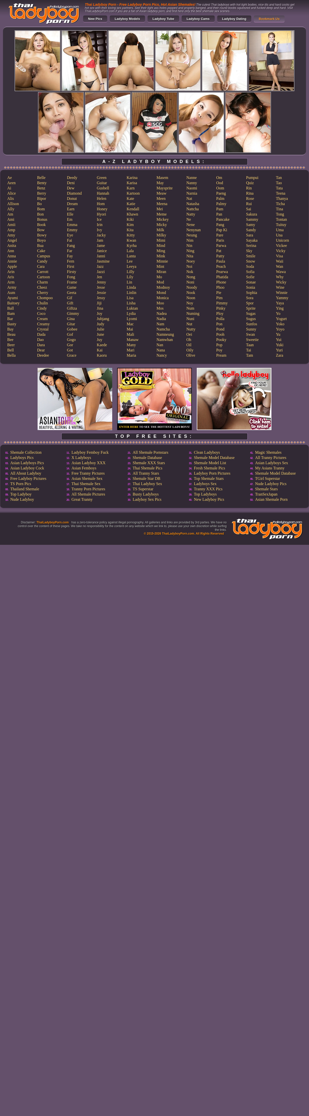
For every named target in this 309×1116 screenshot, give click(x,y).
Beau (11, 334)
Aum (11, 292)
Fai (69, 240)
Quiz (250, 183)
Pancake (222, 219)
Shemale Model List (210, 463)
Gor (70, 345)
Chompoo (45, 298)
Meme (161, 214)
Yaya (280, 303)
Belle (41, 177)
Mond (161, 292)
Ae (9, 177)
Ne (188, 219)
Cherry (42, 292)
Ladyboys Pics (22, 457)
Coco (41, 313)
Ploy (219, 313)
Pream (221, 355)
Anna (11, 256)
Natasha (192, 204)
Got (70, 350)
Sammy (252, 219)
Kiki (130, 219)
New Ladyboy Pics (209, 499)
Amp (11, 230)
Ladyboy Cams (198, 19)
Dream (72, 204)
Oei (189, 334)
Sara (249, 235)
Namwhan (164, 339)
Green (101, 177)
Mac (130, 324)
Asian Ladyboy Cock (27, 468)
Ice (99, 219)
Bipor (41, 198)
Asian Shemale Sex (86, 478)
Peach (221, 266)
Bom (41, 209)
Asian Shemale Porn (271, 499)
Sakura (251, 214)
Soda (250, 266)
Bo (39, 204)
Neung (191, 235)
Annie (12, 261)
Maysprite (164, 188)
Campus (43, 256)
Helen (101, 198)
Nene (190, 225)
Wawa (281, 272)
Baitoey (13, 303)
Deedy (72, 177)
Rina (250, 193)
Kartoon (133, 193)
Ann (10, 251)
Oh (188, 339)
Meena (161, 204)
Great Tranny (82, 499)
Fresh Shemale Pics (209, 468)
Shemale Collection (26, 452)
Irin (100, 225)
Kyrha (132, 245)
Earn (70, 209)
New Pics (95, 19)
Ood (219, 183)
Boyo (41, 240)
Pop (219, 345)
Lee (130, 261)
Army (11, 287)
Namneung (165, 334)
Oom (220, 188)
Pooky (221, 339)
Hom (101, 204)
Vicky (280, 251)
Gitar (71, 324)
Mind (160, 245)
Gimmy (73, 313)
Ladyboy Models (127, 19)
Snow (250, 261)
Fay (70, 256)
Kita (130, 230)
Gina (71, 319)
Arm (10, 282)
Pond (220, 329)
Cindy (42, 308)
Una (279, 235)
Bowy (42, 235)
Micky (161, 225)
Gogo (71, 339)
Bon (40, 214)
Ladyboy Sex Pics (147, 499)
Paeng (221, 193)
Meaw (161, 193)
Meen (160, 198)
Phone (221, 282)
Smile (250, 256)
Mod (160, 282)
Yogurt (281, 319)
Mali (130, 334)
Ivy (99, 230)
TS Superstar (143, 489)
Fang (71, 245)
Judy (100, 324)
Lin (129, 282)
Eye (70, 235)
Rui (249, 204)
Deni (71, 183)
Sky (249, 251)
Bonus (42, 219)
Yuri (279, 350)
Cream (42, 319)
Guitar (102, 183)
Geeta (71, 292)
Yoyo (280, 329)
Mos (159, 308)
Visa (279, 256)
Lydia (131, 313)
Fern (70, 261)
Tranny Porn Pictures (88, 489)
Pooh (220, 334)
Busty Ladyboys (145, 494)
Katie (131, 204)
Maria (131, 355)
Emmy (72, 230)
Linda (131, 287)
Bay (10, 329)
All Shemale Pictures (88, 494)
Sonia (250, 287)
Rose (250, 198)
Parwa (221, 245)
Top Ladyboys (205, 494)
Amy (11, 235)
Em (69, 219)
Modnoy (163, 287)
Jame (101, 245)
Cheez (42, 287)
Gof (70, 334)
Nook (190, 292)
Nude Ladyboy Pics (270, 484)
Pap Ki (221, 230)
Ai (9, 188)
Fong (71, 277)
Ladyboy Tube (163, 19)
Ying (280, 308)
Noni (190, 282)
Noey (190, 261)
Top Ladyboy (21, 494)
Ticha (280, 204)
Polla (220, 319)
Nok (189, 272)
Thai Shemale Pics (147, 468)
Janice (102, 251)
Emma (72, 225)
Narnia (191, 193)
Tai (248, 350)
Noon (190, 298)
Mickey (162, 219)
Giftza (72, 308)
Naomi (191, 188)
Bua (40, 245)
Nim (189, 240)
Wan (279, 266)
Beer (11, 345)
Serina (251, 245)
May (160, 183)
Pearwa (222, 272)
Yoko (280, 324)
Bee (10, 339)
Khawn (132, 214)
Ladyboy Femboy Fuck (89, 452)
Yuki (279, 345)
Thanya (282, 198)
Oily (189, 350)
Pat (218, 251)
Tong (280, 214)
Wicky (281, 282)
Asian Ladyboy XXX (88, 463)
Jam (100, 240)
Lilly (130, 272)
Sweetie (252, 339)
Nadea (161, 313)
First (70, 266)
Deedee (43, 355)
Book (41, 225)
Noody (191, 287)
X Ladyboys (81, 457)
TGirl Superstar (267, 478)
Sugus (251, 319)
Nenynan (193, 230)
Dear (41, 350)
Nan (159, 345)
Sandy (251, 230)
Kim (130, 225)
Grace (71, 355)
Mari (130, 350)
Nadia (161, 319)
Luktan (132, 308)
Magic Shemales (268, 452)
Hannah (103, 193)
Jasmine (103, 261)
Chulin (42, 303)
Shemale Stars (266, 489)
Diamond (74, 193)
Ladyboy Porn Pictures (212, 473)
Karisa (132, 183)
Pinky (220, 308)
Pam (219, 209)
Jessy (101, 298)
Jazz (100, 266)
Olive (190, 355)
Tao (279, 183)
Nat (189, 198)
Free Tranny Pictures (87, 473)
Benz (41, 188)
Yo (278, 313)
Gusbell (103, 188)
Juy (99, 339)
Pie (218, 292)
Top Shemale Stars (209, 478)
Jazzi (101, 272)
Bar (10, 319)
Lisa (130, 298)
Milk (160, 230)
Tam (249, 355)
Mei (159, 209)
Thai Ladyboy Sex (147, 484)
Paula (220, 261)
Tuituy (281, 225)
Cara (41, 266)
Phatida (222, 277)
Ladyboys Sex (205, 484)
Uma (280, 230)
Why (280, 277)
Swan (250, 334)
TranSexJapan (266, 494)
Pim (219, 298)
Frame (72, 282)
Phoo (220, 287)
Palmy (221, 204)
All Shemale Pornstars (150, 452)
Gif (69, 298)
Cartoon (43, 277)
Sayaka (252, 240)
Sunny (251, 329)
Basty (11, 324)
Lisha (131, 303)
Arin (10, 272)
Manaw (133, 339)
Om (219, 177)
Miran (161, 272)
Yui (278, 339)
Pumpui (252, 177)
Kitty (131, 235)
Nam (160, 324)
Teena (280, 193)
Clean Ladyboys (207, 452)
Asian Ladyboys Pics (27, 463)
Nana (160, 350)
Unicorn (282, 240)
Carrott (42, 272)
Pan (219, 214)
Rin (249, 188)
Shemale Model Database (214, 457)
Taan (250, 345)
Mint (160, 266)
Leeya (131, 266)
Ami (10, 219)
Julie (100, 329)
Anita (11, 245)
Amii (11, 225)
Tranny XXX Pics (208, 489)
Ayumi (12, 298)
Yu (278, 334)
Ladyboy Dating (234, 19)
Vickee (281, 245)
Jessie (101, 292)
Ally (10, 209)
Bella (11, 355)
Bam (11, 313)
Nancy (161, 355)
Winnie (281, 292)
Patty (220, 256)
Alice (11, 193)
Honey (102, 209)
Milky (161, 235)
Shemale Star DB (146, 478)
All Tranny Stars (146, 473)
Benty (42, 183)
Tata (279, 188)
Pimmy (222, 303)
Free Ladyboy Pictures (28, 478)
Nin (189, 245)
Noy (189, 303)
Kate (130, 198)
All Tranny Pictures (270, 457)
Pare (219, 235)
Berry (41, 193)
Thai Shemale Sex (85, 484)
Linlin (131, 292)
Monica (162, 298)
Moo (160, 303)
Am (10, 214)
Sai (248, 209)
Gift (70, 303)
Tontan (281, 219)
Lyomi (132, 319)
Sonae (251, 282)
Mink (160, 256)
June (100, 334)
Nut (189, 324)
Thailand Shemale (24, 489)
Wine (280, 287)
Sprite (251, 308)
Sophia (251, 292)
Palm (220, 198)
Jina (100, 308)
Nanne (191, 177)
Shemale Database (147, 457)
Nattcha (192, 209)
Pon (219, 324)
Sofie (250, 277)
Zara (279, 355)
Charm (42, 282)
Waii (279, 261)
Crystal (43, 329)
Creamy (43, 324)
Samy (250, 225)
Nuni (190, 319)
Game (71, 287)
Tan (279, 177)
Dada (41, 334)
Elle (70, 214)
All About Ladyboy (25, 473)
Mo (159, 277)
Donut (72, 198)
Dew (70, 188)
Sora (249, 298)
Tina (279, 209)
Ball (10, 308)
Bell (10, 350)
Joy (99, 313)
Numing (192, 313)
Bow (41, 230)
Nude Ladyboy (22, 499)
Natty (190, 214)
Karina (132, 177)
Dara (41, 345)
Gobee (72, 329)
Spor (250, 303)
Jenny (101, 282)
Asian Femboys (83, 468)
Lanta (131, 256)
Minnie (162, 261)
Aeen (11, 183)
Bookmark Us (269, 19)
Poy (219, 350)
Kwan (131, 240)
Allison (13, 204)
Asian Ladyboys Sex (271, 463)
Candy (42, 261)
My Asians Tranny (269, 468)
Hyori (101, 214)
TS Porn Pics (20, 484)
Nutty (190, 329)
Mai (130, 329)
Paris (220, 240)
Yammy (282, 298)
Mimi (160, 240)
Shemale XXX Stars (149, 463)
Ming (160, 251)
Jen (99, 277)
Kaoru (102, 355)
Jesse (101, 287)
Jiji (99, 303)
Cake (41, 251)
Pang (220, 225)
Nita (189, 256)
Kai (100, 350)
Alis (10, 198)
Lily (130, 277)
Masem (162, 177)
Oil (188, 345)
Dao (40, 339)
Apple (12, 266)
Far (69, 251)
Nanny (191, 183)
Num (190, 308)
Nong (190, 277)
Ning (190, 251)
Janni (101, 256)
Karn (131, 188)
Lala (130, 251)
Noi (189, 266)
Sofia (250, 272)
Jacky (101, 235)
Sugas (251, 313)
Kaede (102, 345)
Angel (12, 240)
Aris (10, 277)
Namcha (163, 329)
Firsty (71, 272)
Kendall (133, 209)
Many (131, 345)
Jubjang (103, 319)
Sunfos (251, 324)
